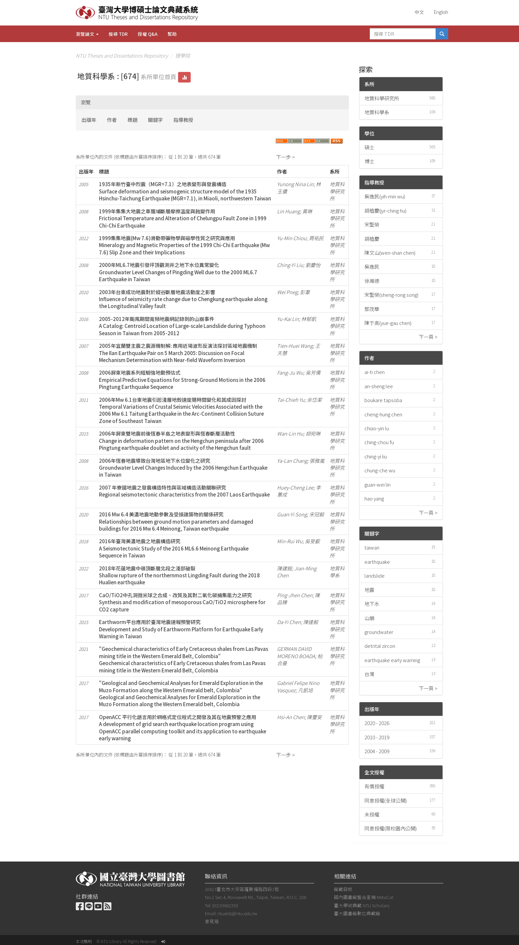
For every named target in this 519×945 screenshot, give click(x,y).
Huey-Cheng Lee (295, 487)
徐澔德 (371, 280)
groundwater (378, 631)
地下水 (371, 603)
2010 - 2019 (376, 737)
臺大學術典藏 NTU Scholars (361, 905)
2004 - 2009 (376, 751)
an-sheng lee (378, 386)
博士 (369, 161)
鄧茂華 (371, 308)
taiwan (371, 547)
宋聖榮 (371, 224)
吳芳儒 (313, 372)
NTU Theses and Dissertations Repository (122, 55)
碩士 (369, 147)
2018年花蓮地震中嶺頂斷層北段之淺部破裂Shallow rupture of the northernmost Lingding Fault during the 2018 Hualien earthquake (179, 575)
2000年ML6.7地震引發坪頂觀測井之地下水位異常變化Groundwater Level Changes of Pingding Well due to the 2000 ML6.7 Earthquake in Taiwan (178, 272)
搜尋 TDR (118, 33)
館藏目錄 (343, 889)
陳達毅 (310, 621)
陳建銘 (284, 568)
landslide (374, 575)
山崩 (369, 617)
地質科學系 (376, 112)
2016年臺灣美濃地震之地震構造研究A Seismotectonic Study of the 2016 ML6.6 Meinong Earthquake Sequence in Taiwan (174, 548)
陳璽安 (314, 716)
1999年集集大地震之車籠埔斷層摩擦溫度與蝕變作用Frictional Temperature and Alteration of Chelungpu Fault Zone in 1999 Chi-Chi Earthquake (182, 218)
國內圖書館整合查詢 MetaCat (363, 897)
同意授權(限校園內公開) (390, 828)
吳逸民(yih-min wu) (384, 196)
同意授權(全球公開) (385, 800)
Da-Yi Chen (289, 621)
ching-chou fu (379, 442)
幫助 (172, 33)
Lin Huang (288, 211)
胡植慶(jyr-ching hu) (385, 210)
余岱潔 (314, 399)
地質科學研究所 (381, 98)
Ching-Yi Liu (290, 264)
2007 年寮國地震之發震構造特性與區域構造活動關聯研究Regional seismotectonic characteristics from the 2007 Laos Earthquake (184, 491)
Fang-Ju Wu (290, 372)
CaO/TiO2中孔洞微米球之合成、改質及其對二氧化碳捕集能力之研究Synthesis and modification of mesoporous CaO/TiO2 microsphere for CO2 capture (182, 602)
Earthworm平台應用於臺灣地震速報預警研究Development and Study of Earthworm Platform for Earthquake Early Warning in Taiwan (181, 629)
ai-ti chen (374, 371)
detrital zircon (379, 645)
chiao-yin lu (376, 428)
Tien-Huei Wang (295, 345)
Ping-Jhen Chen (294, 595)
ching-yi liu (375, 456)
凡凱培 (305, 690)
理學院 (182, 55)
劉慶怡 (313, 264)
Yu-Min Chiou (292, 238)
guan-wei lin (377, 484)
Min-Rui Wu (290, 541)
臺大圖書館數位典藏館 (357, 913)
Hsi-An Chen (291, 716)
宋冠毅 (316, 514)
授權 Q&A (148, 33)
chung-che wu (379, 470)
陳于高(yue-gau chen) (387, 322)
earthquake (377, 561)
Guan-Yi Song (292, 514)
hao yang (374, 498)
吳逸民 (371, 266)
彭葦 (305, 292)
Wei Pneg (287, 292)
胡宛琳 (313, 433)
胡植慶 (371, 238)
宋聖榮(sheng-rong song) (391, 294)
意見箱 (212, 921)
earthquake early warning (392, 659)
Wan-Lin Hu (290, 433)
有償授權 (374, 786)
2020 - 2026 (376, 722)
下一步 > (285, 156)
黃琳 (307, 211)
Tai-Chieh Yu (291, 399)
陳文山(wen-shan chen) (389, 252)
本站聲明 (84, 941)
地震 (369, 589)
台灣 (369, 673)
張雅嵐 (316, 460)
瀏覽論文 (87, 33)
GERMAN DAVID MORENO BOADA (296, 652)
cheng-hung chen (383, 414)
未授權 (371, 814)
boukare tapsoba (383, 399)
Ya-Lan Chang (292, 460)
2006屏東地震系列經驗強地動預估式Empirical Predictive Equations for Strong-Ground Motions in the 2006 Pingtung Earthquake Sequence (182, 379)
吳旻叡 (312, 541)
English (441, 12)
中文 (419, 12)
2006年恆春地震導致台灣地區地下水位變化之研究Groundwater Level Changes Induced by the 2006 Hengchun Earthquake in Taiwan (183, 467)
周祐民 (316, 238)
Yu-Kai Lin (288, 318)
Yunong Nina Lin (295, 184)
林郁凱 (308, 318)
